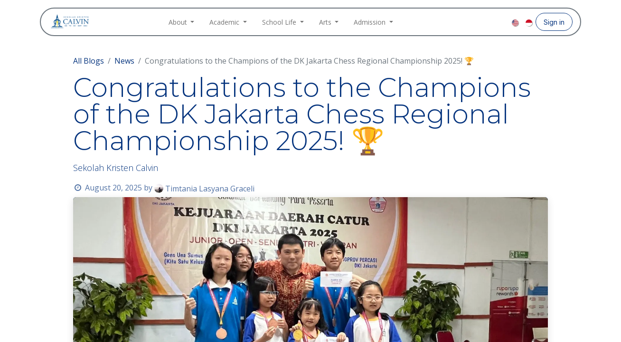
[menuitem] (181, 22)
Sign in (554, 22)
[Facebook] (473, 21)
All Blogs (88, 61)
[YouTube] (503, 21)
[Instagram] (488, 21)
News (124, 61)
